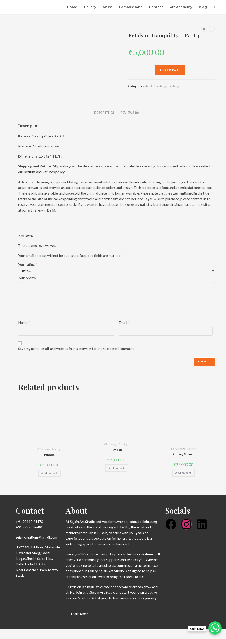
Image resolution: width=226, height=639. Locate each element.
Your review (28, 278)
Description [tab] (104, 113)
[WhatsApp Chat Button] (215, 628)
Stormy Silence (183, 454)
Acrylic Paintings (155, 86)
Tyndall (116, 449)
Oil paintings (44, 449)
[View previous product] (204, 29)
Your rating (27, 264)
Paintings (173, 86)
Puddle (49, 455)
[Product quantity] (132, 69)
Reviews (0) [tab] (130, 113)
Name (24, 322)
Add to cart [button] (49, 473)
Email (124, 322)
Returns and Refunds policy (44, 172)
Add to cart (170, 70)
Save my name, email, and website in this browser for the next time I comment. (76, 348)
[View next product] (212, 29)
